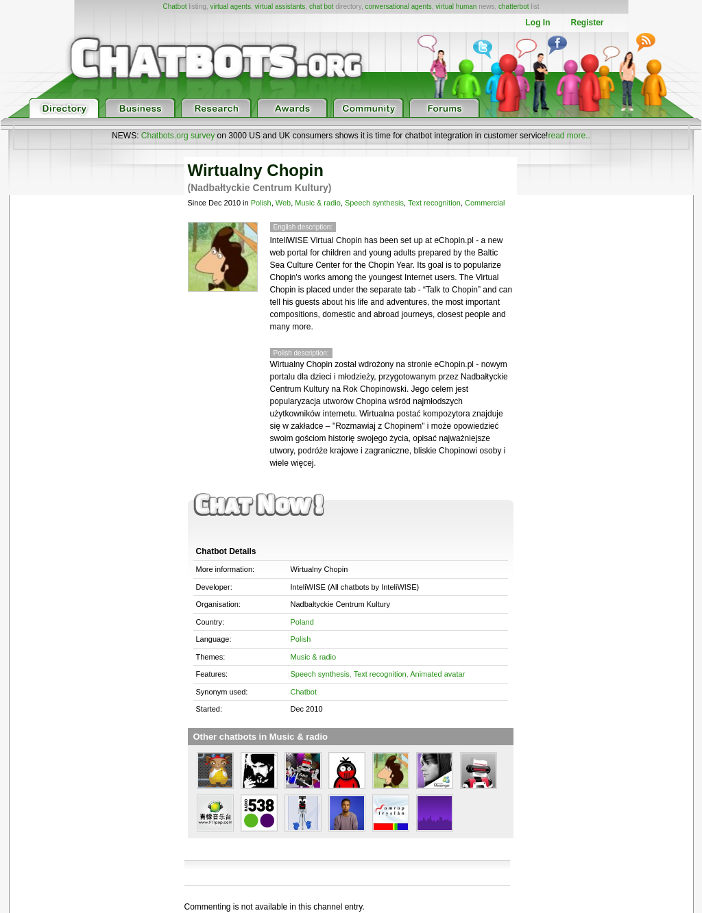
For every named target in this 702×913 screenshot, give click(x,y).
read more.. (569, 135)
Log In (537, 22)
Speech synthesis (374, 203)
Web (283, 203)
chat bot (321, 6)
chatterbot (513, 6)
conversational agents (398, 6)
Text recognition (434, 203)
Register (586, 22)
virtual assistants (279, 6)
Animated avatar (437, 674)
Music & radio (318, 203)
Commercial (485, 203)
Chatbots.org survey (178, 135)
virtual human (455, 6)
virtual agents (230, 6)
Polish (261, 203)
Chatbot (174, 6)
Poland (302, 622)
